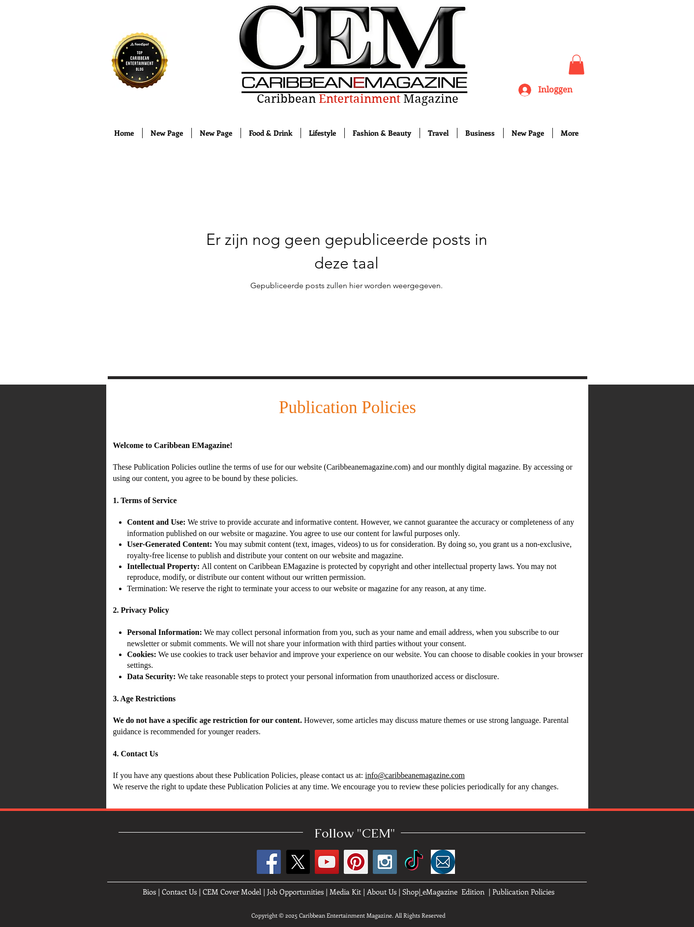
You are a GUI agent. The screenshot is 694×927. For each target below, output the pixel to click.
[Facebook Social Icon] (269, 862)
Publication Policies (523, 892)
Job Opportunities (295, 892)
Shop (410, 892)
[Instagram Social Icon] (385, 862)
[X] (298, 862)
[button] (576, 65)
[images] (443, 862)
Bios (149, 892)
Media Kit (345, 892)
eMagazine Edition (453, 892)
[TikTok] (414, 862)
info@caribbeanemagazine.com (415, 775)
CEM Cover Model (232, 892)
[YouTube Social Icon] (327, 862)
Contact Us (179, 892)
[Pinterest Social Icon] (356, 862)
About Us (381, 892)
